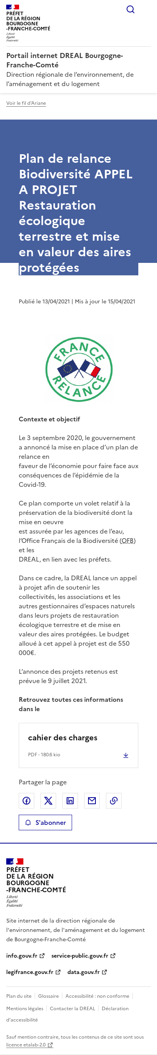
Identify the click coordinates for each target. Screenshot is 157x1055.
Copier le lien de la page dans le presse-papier (114, 800)
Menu (146, 9)
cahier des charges (62, 737)
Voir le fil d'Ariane (26, 103)
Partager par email (92, 800)
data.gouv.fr (83, 972)
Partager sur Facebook (26, 800)
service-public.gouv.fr (79, 956)
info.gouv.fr (21, 956)
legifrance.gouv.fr (29, 972)
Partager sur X (48, 800)
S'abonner (45, 822)
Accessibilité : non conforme (97, 996)
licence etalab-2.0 (26, 1044)
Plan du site (19, 996)
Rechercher (130, 9)
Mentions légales (24, 1008)
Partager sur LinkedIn (70, 800)
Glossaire (48, 996)
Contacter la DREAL (72, 1008)
